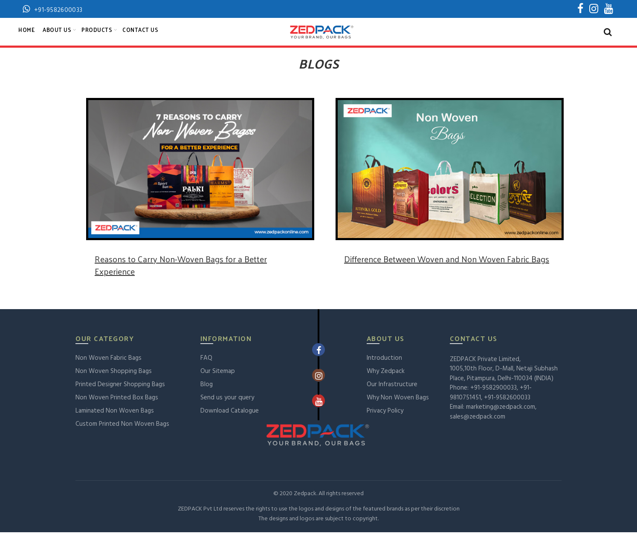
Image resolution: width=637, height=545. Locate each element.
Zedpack (305, 506)
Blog (206, 397)
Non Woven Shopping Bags (113, 384)
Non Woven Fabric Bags (108, 371)
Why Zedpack (386, 384)
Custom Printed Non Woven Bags (122, 437)
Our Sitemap (217, 384)
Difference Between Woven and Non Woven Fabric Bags (446, 271)
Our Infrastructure (392, 397)
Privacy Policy (385, 424)
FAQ (206, 371)
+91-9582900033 (493, 401)
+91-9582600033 (507, 410)
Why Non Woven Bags (398, 410)
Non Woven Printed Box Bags (116, 410)
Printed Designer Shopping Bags (120, 397)
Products (96, 36)
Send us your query (227, 410)
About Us (57, 36)
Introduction (384, 371)
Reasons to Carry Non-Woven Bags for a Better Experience (181, 278)
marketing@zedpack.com (500, 420)
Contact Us (140, 36)
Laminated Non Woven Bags (114, 424)
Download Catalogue (229, 424)
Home (26, 36)
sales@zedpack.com (477, 430)
